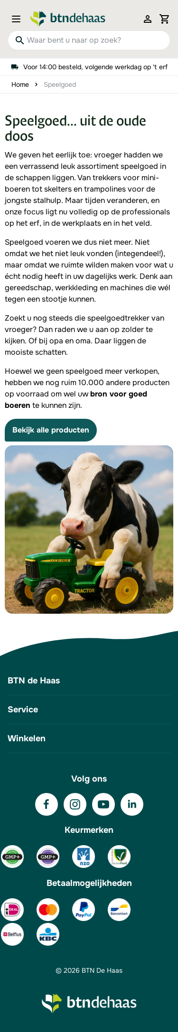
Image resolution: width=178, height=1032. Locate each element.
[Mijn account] (147, 19)
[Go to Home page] (67, 19)
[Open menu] (19, 19)
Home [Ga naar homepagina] (20, 84)
